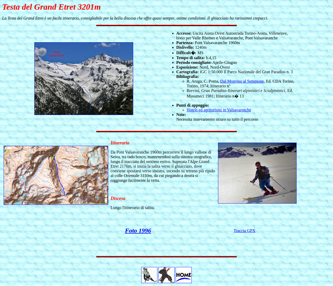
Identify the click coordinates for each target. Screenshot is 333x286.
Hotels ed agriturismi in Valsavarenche (219, 110)
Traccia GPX (244, 230)
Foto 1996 (138, 230)
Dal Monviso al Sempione (242, 81)
